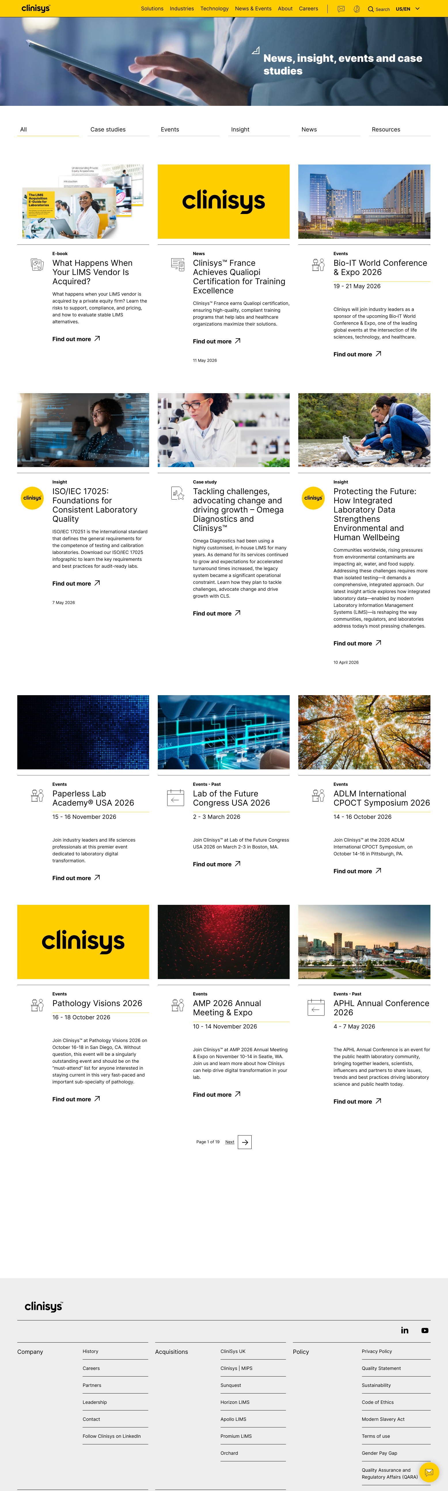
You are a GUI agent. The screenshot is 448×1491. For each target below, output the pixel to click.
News (309, 129)
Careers (308, 9)
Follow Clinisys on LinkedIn (112, 1436)
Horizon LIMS (235, 1402)
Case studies (108, 129)
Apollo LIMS (233, 1419)
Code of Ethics (378, 1402)
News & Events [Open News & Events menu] (253, 9)
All (23, 129)
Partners (92, 1385)
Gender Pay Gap (379, 1453)
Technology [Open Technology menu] (214, 9)
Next (229, 1142)
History (90, 1351)
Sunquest (231, 1385)
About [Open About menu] (285, 9)
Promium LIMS (236, 1436)
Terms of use (376, 1436)
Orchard (229, 1453)
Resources (386, 129)
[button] (380, 8)
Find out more (76, 339)
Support (356, 9)
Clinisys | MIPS (237, 1368)
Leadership (95, 1402)
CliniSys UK (233, 1351)
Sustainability (376, 1385)
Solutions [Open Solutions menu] (152, 9)
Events (170, 129)
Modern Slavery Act (383, 1419)
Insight (240, 129)
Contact (341, 9)
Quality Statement (381, 1368)
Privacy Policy (377, 1351)
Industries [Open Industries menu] (182, 9)
